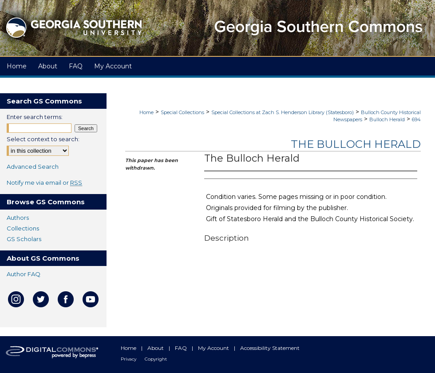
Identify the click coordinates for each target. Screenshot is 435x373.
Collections (23, 228)
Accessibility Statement (270, 348)
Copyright (156, 359)
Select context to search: (43, 139)
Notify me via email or (44, 182)
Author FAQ (23, 274)
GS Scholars (24, 238)
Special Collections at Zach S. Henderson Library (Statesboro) (282, 112)
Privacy (129, 359)
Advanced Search (33, 166)
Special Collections (182, 112)
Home (146, 112)
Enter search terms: (35, 116)
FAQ (181, 348)
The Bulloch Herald (356, 144)
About (156, 348)
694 (416, 119)
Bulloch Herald (387, 119)
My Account (214, 348)
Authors (18, 217)
